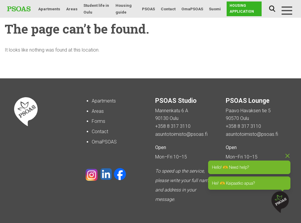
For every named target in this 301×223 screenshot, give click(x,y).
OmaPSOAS (192, 8)
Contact (168, 8)
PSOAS (148, 8)
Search (272, 8)
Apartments (49, 8)
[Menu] (287, 11)
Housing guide (124, 8)
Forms (98, 121)
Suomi (215, 8)
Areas (72, 8)
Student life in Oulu (96, 8)
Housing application (242, 9)
